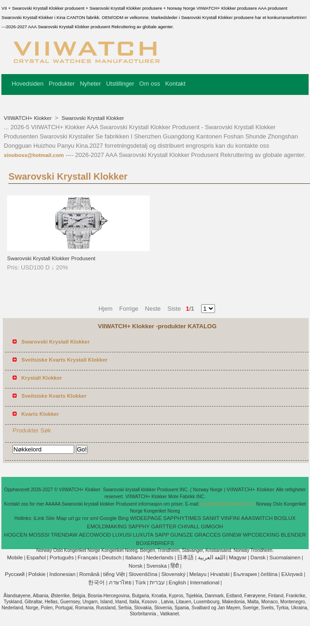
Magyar (238, 557)
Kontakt (175, 83)
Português (62, 557)
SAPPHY (139, 526)
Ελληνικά (292, 574)
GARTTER (164, 526)
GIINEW (231, 535)
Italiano (133, 557)
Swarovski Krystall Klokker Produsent (51, 258)
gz (78, 518)
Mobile (15, 557)
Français (88, 557)
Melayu (197, 574)
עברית (157, 582)
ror (85, 518)
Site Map (56, 518)
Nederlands (159, 557)
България (245, 574)
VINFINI (230, 518)
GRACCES (207, 535)
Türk (140, 582)
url (71, 518)
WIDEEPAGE (146, 518)
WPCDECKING (261, 535)
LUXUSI (122, 535)
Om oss (149, 83)
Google (108, 518)
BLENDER (293, 535)
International (204, 582)
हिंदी (175, 566)
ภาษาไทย (120, 582)
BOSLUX (285, 518)
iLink (38, 518)
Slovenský (173, 574)
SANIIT (211, 518)
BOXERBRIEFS (155, 543)
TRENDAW (64, 535)
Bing (123, 518)
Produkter (62, 83)
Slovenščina (143, 574)
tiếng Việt (114, 574)
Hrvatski (220, 574)
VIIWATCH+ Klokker (28, 118)
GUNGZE (181, 535)
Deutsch (111, 557)
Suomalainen (284, 557)
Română (89, 574)
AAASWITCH (256, 518)
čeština (268, 574)
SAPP (162, 535)
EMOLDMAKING (107, 526)
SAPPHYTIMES (182, 518)
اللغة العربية (211, 557)
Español (36, 557)
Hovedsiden (28, 83)
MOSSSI (39, 535)
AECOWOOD (95, 535)
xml (94, 518)
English (177, 582)
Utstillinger (120, 83)
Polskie (36, 574)
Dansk (258, 557)
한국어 (96, 582)
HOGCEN (15, 535)
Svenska (156, 566)
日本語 (185, 557)
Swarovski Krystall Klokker (92, 118)
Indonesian (63, 574)
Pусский (15, 574)
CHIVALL (189, 526)
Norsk (136, 566)
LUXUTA (143, 535)
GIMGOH (212, 526)
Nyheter (90, 83)
